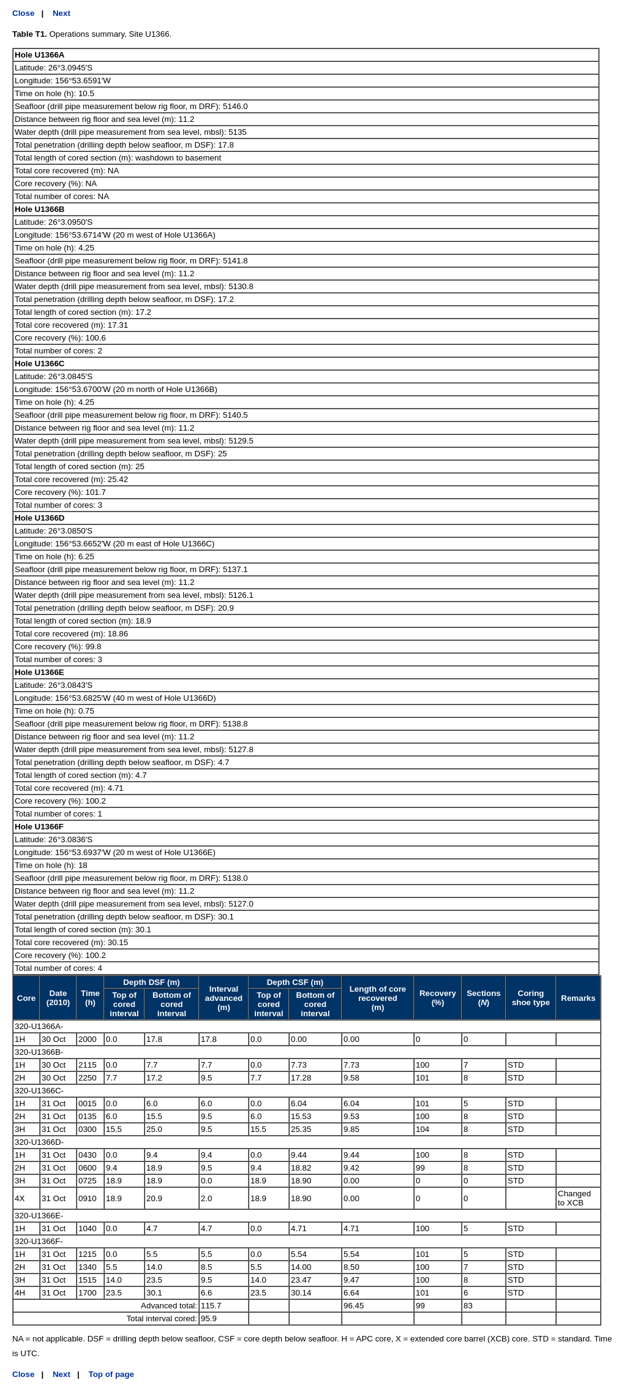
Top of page (112, 1374)
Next (61, 13)
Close (23, 13)
